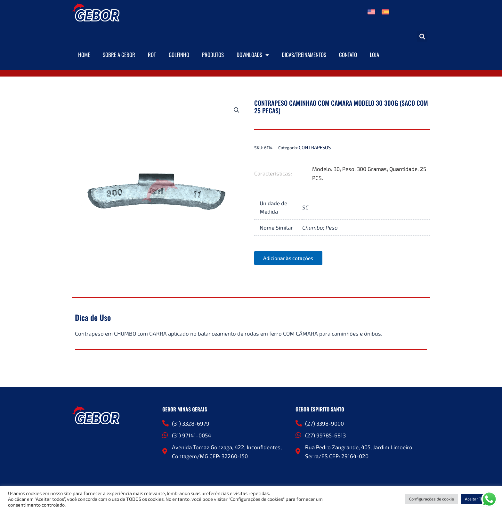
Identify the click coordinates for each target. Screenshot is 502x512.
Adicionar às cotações (289, 258)
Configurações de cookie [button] (431, 498)
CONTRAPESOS (315, 147)
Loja (374, 55)
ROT (152, 55)
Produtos (213, 55)
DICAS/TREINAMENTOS (304, 55)
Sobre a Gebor (119, 55)
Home (84, 55)
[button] (422, 36)
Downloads (253, 55)
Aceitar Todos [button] (477, 498)
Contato (348, 55)
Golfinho (179, 55)
